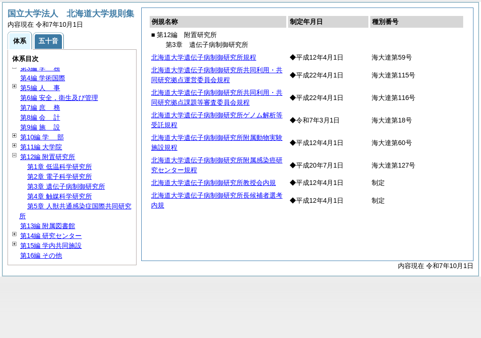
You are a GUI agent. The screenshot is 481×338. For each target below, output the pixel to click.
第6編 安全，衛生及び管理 (59, 97)
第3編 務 (40, 68)
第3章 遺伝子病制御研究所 (66, 186)
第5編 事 (40, 88)
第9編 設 (40, 127)
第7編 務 (40, 107)
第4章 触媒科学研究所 (59, 196)
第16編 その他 (41, 255)
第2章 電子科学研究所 (59, 176)
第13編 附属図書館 (47, 226)
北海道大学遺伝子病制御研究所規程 (203, 57)
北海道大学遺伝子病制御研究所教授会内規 (213, 182)
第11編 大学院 (41, 147)
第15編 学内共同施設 (51, 245)
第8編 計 (40, 117)
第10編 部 (42, 137)
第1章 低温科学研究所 (59, 166)
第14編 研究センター (51, 235)
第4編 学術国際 (42, 78)
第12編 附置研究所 (47, 157)
